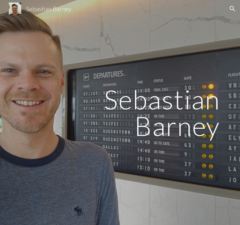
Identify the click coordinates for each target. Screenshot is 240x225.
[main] (120, 112)
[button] (232, 8)
